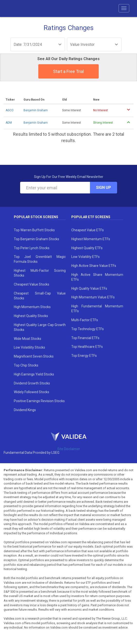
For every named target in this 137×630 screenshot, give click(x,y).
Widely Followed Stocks (31, 392)
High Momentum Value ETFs (93, 297)
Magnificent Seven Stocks (34, 356)
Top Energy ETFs (84, 356)
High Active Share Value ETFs (93, 266)
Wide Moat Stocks (27, 339)
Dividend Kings (25, 410)
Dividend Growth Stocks (32, 383)
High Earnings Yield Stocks (34, 374)
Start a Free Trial (68, 71)
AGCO (10, 110)
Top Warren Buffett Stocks (34, 230)
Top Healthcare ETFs (87, 347)
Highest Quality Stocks (31, 316)
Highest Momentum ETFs (90, 239)
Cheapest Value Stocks (31, 284)
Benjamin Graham (36, 110)
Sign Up (103, 187)
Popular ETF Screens (90, 217)
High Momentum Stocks (32, 307)
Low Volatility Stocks (29, 347)
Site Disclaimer (68, 449)
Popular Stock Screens (36, 217)
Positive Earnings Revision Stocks (39, 401)
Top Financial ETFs (85, 338)
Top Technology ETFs (87, 329)
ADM (9, 122)
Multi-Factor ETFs (84, 320)
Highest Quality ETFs (87, 248)
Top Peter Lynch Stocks (31, 248)
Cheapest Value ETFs (87, 230)
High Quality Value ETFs (89, 288)
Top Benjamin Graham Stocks (36, 239)
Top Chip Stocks (26, 365)
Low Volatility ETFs (85, 257)
